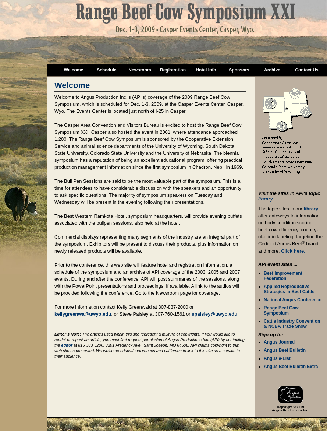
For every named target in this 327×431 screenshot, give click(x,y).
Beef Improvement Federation (283, 276)
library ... (268, 199)
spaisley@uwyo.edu (214, 314)
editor (66, 345)
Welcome (73, 70)
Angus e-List (277, 358)
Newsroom (139, 70)
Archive (272, 70)
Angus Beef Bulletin (285, 350)
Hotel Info (206, 70)
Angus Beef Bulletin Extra (291, 366)
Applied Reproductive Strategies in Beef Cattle (289, 289)
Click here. (293, 251)
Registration (173, 70)
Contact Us (306, 70)
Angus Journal (279, 342)
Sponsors (239, 70)
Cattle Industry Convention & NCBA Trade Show (292, 324)
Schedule (106, 70)
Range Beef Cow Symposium (281, 310)
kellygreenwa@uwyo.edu (82, 314)
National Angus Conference (292, 299)
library (311, 208)
